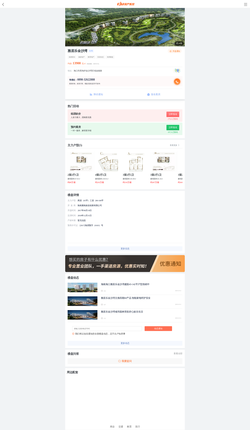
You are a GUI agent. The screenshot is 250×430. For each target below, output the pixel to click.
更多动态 (125, 343)
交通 (120, 426)
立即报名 (173, 114)
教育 (129, 426)
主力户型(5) (75, 145)
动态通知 (158, 328)
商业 (112, 426)
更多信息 (125, 248)
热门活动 (73, 106)
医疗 (137, 426)
